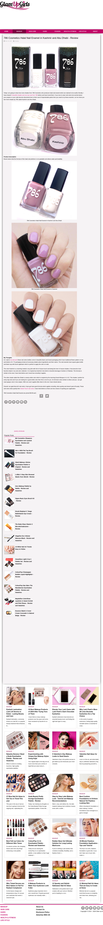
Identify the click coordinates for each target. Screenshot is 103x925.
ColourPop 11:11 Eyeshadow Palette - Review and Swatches (36, 843)
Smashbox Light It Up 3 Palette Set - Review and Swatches (23, 561)
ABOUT (95, 31)
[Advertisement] (19, 416)
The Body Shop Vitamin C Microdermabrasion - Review (24, 526)
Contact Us (40, 909)
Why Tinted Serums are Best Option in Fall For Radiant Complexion (15, 886)
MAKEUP (19, 31)
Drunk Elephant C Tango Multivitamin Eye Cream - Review (23, 514)
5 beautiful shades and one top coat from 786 (24, 95)
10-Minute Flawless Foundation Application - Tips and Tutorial (88, 843)
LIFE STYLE (82, 31)
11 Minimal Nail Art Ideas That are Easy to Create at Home (88, 886)
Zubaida (17, 41)
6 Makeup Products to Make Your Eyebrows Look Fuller (38, 886)
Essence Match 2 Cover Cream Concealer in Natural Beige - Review (24, 613)
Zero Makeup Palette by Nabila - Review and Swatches (23, 488)
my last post (13, 360)
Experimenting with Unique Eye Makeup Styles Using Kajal (38, 756)
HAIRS (45, 31)
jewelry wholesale (19, 431)
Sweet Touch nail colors (27, 388)
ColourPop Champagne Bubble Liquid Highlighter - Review (24, 574)
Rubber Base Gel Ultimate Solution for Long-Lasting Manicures (62, 843)
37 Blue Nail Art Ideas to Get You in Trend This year (15, 799)
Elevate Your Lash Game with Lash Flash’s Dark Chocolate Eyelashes (63, 712)
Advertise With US (43, 915)
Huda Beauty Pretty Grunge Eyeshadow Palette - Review (35, 799)
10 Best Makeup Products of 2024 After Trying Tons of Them (38, 712)
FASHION (57, 31)
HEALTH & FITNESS (70, 31)
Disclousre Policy (42, 912)
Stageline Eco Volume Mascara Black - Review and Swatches (24, 538)
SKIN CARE (32, 31)
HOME (6, 31)
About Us (39, 907)
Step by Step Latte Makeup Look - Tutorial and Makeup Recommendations (62, 799)
